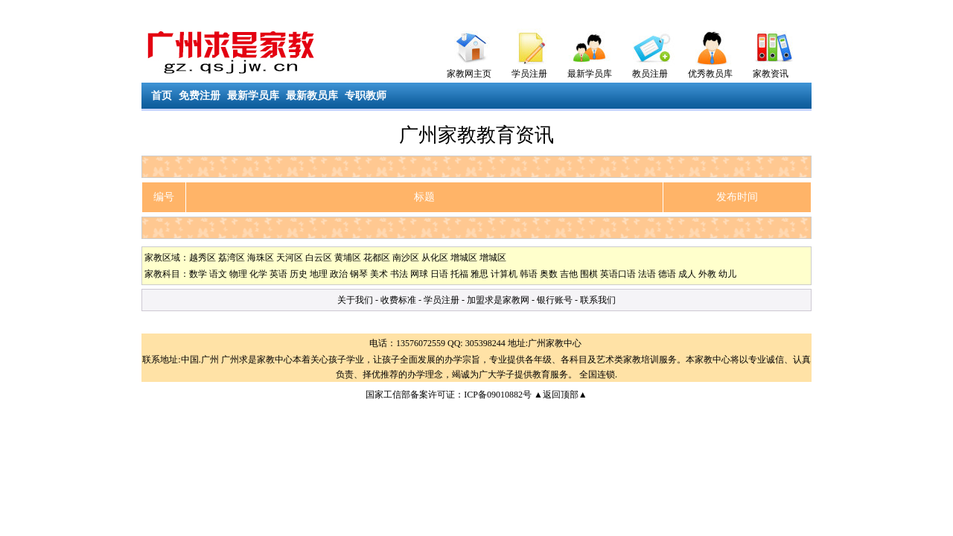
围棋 (589, 274)
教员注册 (650, 73)
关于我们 (355, 300)
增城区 (463, 257)
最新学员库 (589, 73)
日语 (439, 274)
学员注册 (529, 73)
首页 (161, 95)
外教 (707, 274)
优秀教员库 (710, 73)
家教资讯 (770, 73)
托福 (459, 274)
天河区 (289, 257)
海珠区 (260, 257)
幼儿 (727, 274)
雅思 (479, 274)
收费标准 (398, 300)
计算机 (504, 274)
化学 (258, 274)
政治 (339, 274)
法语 (647, 274)
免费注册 (199, 95)
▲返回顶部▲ (560, 394)
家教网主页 (469, 73)
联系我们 (598, 300)
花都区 (376, 257)
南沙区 (405, 257)
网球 (419, 274)
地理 (319, 274)
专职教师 (365, 95)
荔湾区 (231, 257)
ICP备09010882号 (498, 394)
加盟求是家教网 (498, 300)
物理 (238, 274)
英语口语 (618, 274)
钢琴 (359, 274)
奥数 (549, 274)
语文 (218, 274)
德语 (667, 274)
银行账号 (555, 300)
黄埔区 (347, 257)
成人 (687, 274)
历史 (298, 274)
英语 (278, 274)
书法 (399, 274)
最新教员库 (312, 95)
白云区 (318, 257)
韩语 (529, 274)
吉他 (569, 274)
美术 (379, 274)
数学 (198, 274)
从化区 (434, 257)
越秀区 (202, 257)
